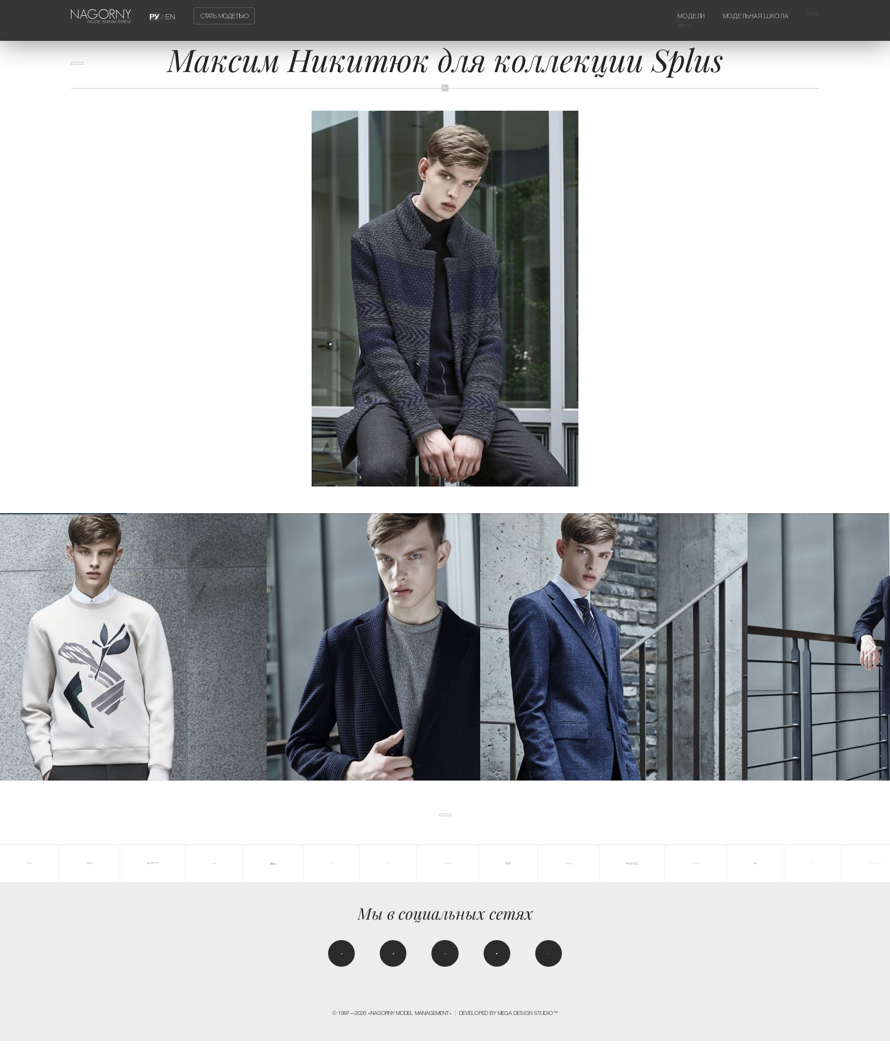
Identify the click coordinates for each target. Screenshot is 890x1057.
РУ (156, 15)
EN (169, 15)
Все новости (97, 69)
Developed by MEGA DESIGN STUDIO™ (508, 1028)
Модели (652, 15)
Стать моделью (224, 15)
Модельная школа (732, 15)
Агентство (801, 15)
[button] (870, 647)
